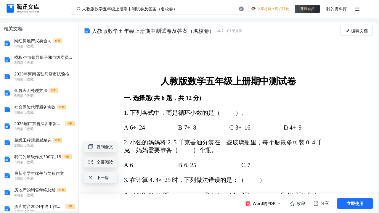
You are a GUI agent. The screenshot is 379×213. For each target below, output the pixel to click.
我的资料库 (336, 9)
